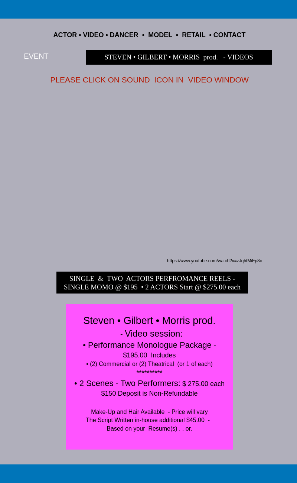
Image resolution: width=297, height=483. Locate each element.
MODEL (160, 35)
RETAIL (193, 35)
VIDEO (93, 35)
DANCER (124, 35)
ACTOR (65, 35)
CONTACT (229, 35)
